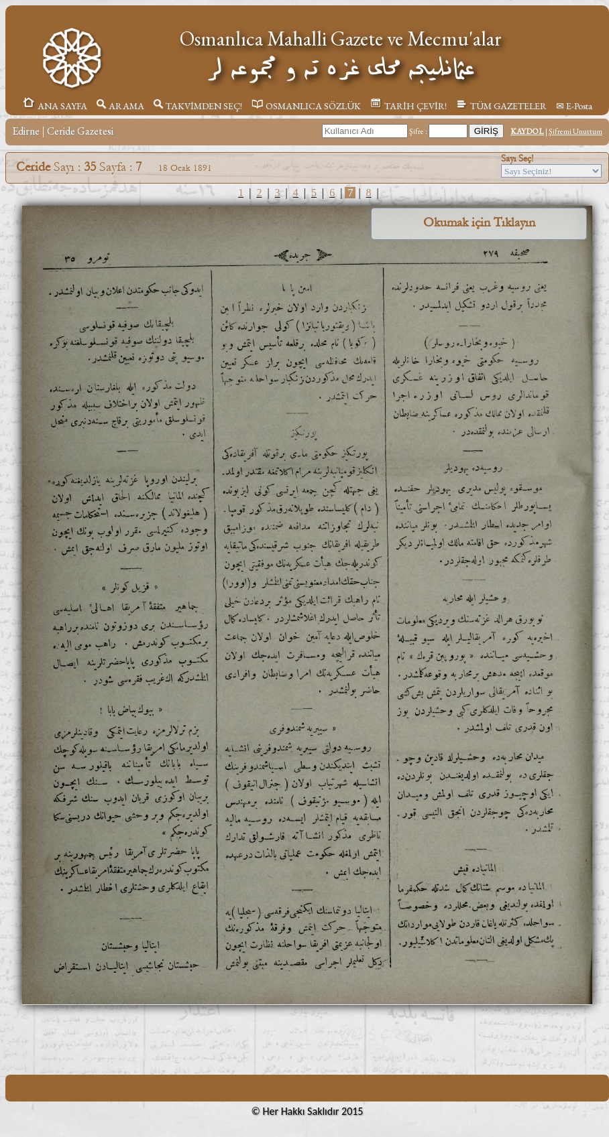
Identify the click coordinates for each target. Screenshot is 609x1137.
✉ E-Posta (574, 106)
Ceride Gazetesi (80, 131)
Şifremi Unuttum (575, 131)
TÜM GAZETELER (501, 106)
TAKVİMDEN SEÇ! (198, 106)
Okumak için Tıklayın (479, 222)
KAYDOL (527, 131)
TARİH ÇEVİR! (408, 106)
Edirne (26, 131)
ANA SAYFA (54, 106)
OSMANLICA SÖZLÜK (306, 106)
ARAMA (120, 106)
